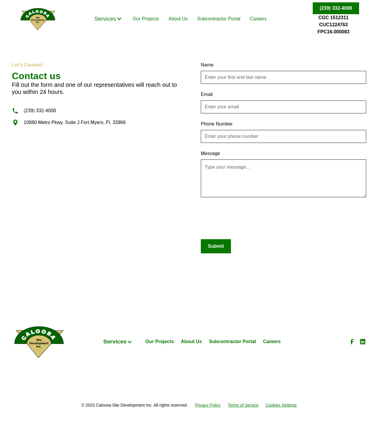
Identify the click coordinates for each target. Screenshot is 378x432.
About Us (178, 18)
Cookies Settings (280, 405)
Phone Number (217, 123)
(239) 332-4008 (336, 8)
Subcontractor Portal (218, 18)
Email (207, 94)
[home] (38, 19)
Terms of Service (243, 405)
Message (210, 153)
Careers (258, 18)
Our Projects (146, 18)
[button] (108, 19)
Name (207, 64)
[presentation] (246, 215)
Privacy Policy (208, 405)
